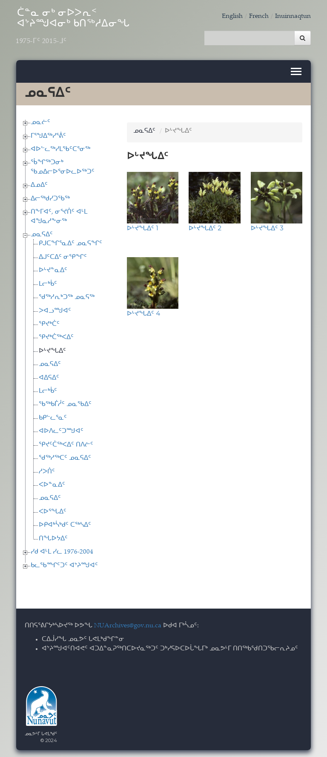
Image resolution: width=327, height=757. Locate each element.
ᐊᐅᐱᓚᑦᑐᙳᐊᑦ (61, 430)
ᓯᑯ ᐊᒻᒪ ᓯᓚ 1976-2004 (62, 551)
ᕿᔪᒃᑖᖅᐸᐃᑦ (56, 336)
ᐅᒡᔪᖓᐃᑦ (52, 349)
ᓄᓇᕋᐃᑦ (42, 233)
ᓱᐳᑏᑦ (47, 470)
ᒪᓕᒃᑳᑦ (48, 282)
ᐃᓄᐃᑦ (39, 184)
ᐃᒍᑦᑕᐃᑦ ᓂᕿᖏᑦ (63, 255)
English (232, 16)
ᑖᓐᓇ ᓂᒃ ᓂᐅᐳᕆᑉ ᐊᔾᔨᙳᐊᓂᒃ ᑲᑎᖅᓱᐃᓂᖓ (80, 28)
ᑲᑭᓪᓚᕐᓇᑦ (53, 416)
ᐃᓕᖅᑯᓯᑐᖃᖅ (50, 197)
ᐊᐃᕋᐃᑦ (49, 376)
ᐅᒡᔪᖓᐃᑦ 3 (267, 226)
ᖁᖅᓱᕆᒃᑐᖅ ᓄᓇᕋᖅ (67, 296)
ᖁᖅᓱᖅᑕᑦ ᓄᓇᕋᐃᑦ (65, 457)
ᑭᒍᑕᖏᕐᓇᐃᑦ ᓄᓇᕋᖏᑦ (70, 242)
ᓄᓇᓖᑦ (40, 121)
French (259, 16)
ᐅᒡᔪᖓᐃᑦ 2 (205, 226)
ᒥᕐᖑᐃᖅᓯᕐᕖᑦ (48, 134)
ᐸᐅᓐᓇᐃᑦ (52, 484)
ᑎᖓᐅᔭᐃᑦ (53, 537)
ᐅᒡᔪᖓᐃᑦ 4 (143, 311)
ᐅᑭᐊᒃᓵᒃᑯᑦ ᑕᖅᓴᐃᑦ (65, 524)
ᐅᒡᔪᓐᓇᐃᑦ (53, 269)
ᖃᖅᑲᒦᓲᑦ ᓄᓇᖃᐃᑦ (65, 403)
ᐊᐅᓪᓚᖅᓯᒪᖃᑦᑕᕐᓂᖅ (60, 148)
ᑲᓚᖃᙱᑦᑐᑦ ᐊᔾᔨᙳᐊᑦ (64, 564)
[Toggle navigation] (296, 70)
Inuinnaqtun (293, 16)
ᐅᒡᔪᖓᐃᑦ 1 (142, 226)
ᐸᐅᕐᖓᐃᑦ (52, 510)
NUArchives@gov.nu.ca (127, 624)
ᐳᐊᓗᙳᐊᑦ (55, 309)
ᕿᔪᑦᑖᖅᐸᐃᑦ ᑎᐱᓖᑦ (66, 443)
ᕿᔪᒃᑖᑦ (49, 323)
